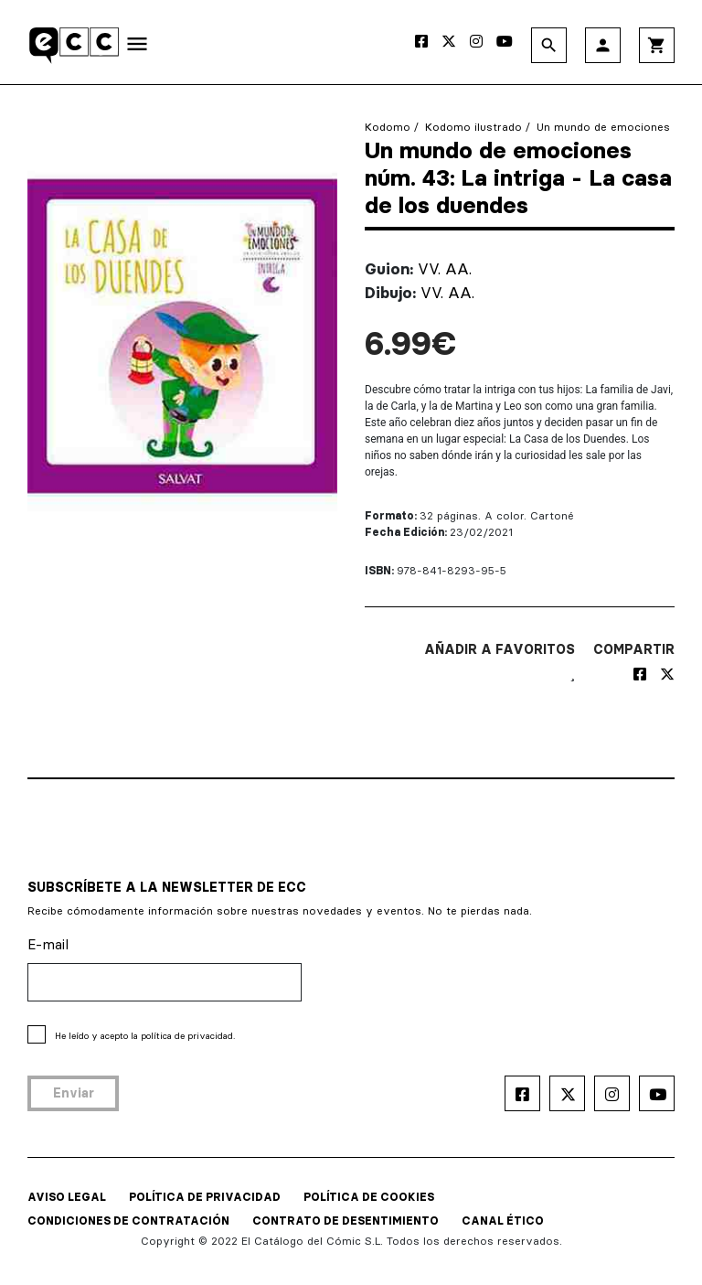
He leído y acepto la (145, 1036)
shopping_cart (656, 45)
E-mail (48, 944)
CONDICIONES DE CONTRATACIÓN (128, 1220)
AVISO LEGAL (66, 1197)
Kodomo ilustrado (473, 127)
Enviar (73, 1093)
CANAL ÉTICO (503, 1220)
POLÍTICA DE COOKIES (368, 1197)
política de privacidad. (188, 1036)
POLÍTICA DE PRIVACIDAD (205, 1197)
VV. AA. (445, 269)
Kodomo (387, 127)
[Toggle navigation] (137, 47)
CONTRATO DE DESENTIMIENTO (345, 1220)
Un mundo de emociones (603, 127)
